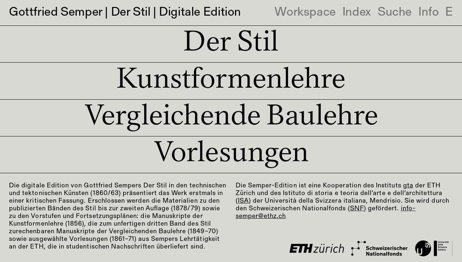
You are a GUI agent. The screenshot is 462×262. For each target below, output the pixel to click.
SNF (357, 209)
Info (428, 13)
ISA (243, 201)
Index (357, 13)
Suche (395, 13)
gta (408, 186)
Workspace (305, 13)
